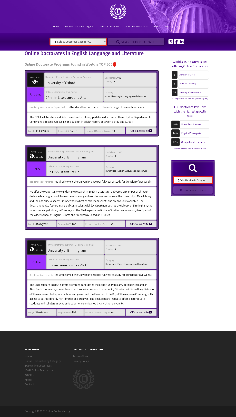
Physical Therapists (191, 133)
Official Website (141, 131)
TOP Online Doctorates (108, 26)
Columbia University (187, 83)
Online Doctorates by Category (78, 26)
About (168, 26)
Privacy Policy (81, 361)
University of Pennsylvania (190, 92)
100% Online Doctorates (136, 26)
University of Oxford (187, 74)
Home (56, 26)
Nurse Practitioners (191, 124)
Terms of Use (80, 356)
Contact (179, 26)
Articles (156, 26)
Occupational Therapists (193, 142)
